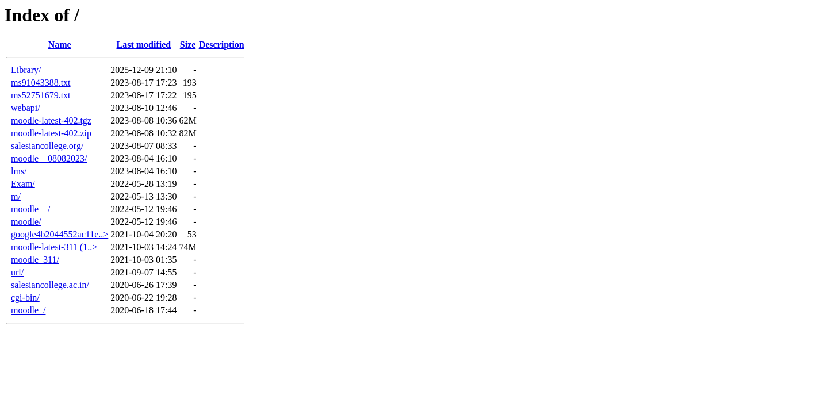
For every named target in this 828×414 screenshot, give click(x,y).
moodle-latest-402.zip (51, 133)
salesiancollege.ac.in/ (50, 285)
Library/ (26, 70)
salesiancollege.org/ (47, 146)
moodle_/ (28, 310)
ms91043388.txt (41, 82)
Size (188, 44)
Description (221, 44)
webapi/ (25, 108)
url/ (17, 272)
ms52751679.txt (41, 95)
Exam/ (23, 184)
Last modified (144, 44)
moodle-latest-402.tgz (51, 120)
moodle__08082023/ (49, 158)
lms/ (19, 171)
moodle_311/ (35, 259)
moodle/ (26, 222)
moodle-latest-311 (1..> (54, 247)
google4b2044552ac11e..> (59, 234)
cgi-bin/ (25, 297)
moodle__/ (30, 209)
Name (59, 44)
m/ (16, 196)
